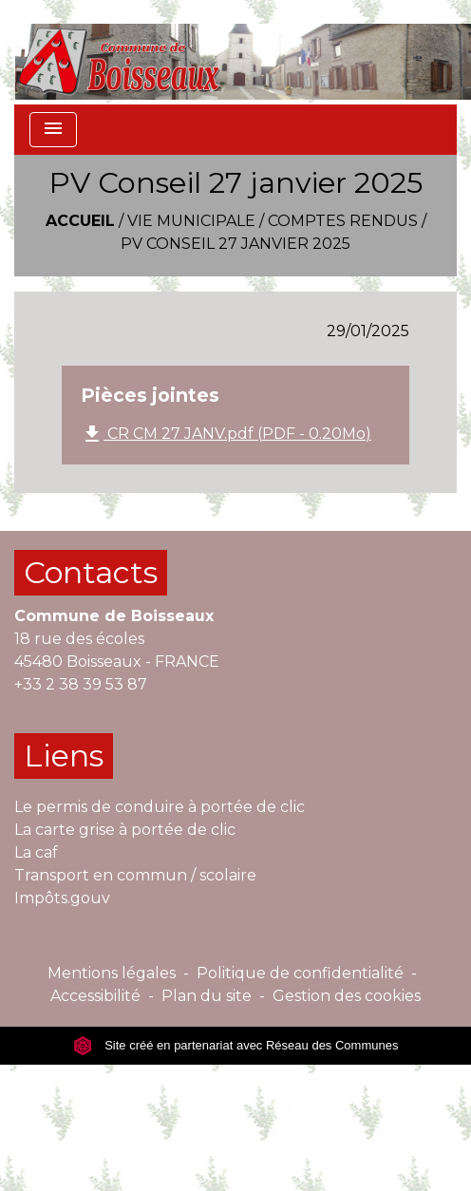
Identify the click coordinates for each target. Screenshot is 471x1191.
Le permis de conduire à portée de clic (159, 807)
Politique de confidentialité (300, 973)
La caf (36, 852)
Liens (64, 755)
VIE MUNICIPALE (191, 221)
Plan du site (206, 996)
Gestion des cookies (347, 996)
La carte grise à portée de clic (125, 830)
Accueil (80, 221)
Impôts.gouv (62, 898)
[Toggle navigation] (53, 129)
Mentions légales (111, 973)
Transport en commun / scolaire (135, 875)
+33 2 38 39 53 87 (80, 684)
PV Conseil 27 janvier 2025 (235, 244)
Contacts (91, 572)
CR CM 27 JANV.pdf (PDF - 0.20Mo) (226, 434)
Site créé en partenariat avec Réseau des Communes (236, 1045)
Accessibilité (95, 996)
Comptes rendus (343, 221)
